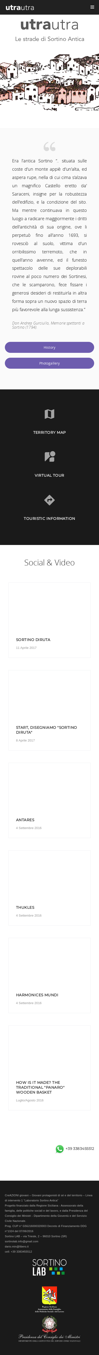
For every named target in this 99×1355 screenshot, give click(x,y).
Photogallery (49, 363)
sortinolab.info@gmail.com (21, 1241)
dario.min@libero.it (17, 1246)
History (49, 347)
